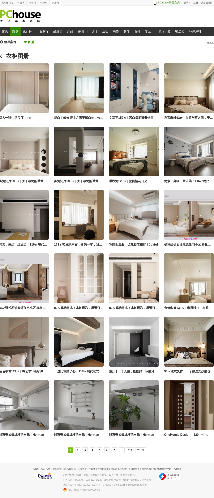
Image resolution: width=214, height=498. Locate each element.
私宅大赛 (164, 31)
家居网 (55, 2)
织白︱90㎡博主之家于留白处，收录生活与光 (78, 118)
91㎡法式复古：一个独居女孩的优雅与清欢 (188, 372)
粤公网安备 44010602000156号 (81, 489)
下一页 (140, 450)
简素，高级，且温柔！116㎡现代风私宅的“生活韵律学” (188, 181)
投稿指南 (102, 469)
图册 (31, 42)
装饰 (126, 31)
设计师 (27, 31)
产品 (70, 31)
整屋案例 (10, 42)
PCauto (43, 2)
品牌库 (44, 31)
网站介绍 (57, 469)
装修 (116, 31)
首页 (5, 31)
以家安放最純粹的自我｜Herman (76, 434)
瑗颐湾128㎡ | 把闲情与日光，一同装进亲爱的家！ (132, 181)
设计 (94, 31)
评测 (81, 31)
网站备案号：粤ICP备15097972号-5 (81, 484)
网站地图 (146, 469)
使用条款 (113, 469)
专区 (148, 31)
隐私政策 (68, 469)
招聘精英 (135, 469)
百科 (137, 31)
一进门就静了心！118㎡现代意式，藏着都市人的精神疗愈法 (78, 372)
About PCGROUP (42, 469)
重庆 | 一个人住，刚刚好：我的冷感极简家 (133, 372)
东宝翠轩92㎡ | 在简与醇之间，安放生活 (188, 118)
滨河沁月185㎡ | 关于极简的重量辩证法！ (77, 181)
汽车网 (32, 2)
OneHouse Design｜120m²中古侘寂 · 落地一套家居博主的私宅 (188, 435)
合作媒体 (91, 469)
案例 (15, 31)
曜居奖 (179, 31)
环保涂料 (195, 31)
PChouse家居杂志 (169, 2)
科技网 (20, 2)
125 (130, 450)
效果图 (210, 43)
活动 (105, 31)
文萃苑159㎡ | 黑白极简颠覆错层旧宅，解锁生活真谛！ (132, 118)
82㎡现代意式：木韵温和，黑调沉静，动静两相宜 (77, 308)
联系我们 (124, 469)
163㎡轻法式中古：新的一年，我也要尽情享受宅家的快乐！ (78, 245)
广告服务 (79, 469)
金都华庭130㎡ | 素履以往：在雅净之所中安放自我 (188, 308)
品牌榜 (57, 31)
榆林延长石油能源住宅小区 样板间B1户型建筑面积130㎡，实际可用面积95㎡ (188, 245)
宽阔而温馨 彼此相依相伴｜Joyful (133, 244)
